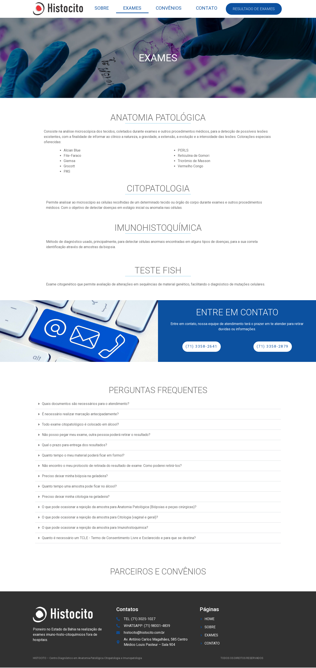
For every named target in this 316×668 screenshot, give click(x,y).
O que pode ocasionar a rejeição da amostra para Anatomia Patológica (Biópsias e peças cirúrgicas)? (119, 507)
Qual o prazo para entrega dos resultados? (74, 445)
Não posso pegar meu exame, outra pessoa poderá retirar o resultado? (96, 435)
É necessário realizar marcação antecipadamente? (80, 414)
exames (132, 8)
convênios (168, 8)
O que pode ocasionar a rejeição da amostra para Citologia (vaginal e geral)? (100, 517)
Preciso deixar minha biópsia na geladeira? (75, 476)
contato (206, 8)
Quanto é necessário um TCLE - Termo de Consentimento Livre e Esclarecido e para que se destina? (119, 538)
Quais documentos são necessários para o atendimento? (85, 404)
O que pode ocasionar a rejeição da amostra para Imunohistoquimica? (95, 528)
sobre (102, 8)
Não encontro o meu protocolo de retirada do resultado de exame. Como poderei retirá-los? (112, 466)
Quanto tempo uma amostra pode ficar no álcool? (79, 486)
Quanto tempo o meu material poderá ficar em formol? (83, 455)
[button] (158, 404)
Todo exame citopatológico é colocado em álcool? (80, 424)
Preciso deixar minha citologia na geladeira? (76, 497)
